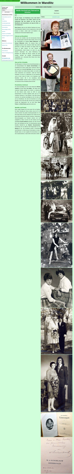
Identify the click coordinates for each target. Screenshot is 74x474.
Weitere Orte (4, 45)
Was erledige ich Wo (6, 29)
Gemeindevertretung (6, 25)
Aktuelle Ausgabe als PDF (7, 35)
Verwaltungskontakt (6, 23)
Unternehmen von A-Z (6, 16)
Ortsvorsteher (5, 27)
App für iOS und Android (7, 43)
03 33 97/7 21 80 (55, 16)
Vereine (3, 31)
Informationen (5, 50)
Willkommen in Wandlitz (37, 2)
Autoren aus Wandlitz (6, 33)
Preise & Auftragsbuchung (7, 52)
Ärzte (3, 19)
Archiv (3, 37)
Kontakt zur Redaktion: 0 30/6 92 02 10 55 (10, 0)
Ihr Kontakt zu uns (6, 58)
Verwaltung (4, 21)
